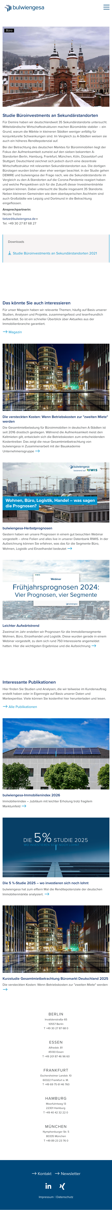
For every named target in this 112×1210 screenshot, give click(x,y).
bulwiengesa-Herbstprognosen (27, 528)
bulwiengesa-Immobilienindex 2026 (31, 795)
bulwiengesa (29, 9)
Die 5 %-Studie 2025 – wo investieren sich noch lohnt (45, 883)
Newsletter (70, 1173)
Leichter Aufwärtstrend (21, 626)
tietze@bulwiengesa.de (20, 219)
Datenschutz (64, 1197)
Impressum (46, 1197)
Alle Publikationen (23, 707)
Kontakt (45, 1173)
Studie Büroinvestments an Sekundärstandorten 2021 (55, 253)
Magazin (15, 332)
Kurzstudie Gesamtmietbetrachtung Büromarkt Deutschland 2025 (55, 978)
